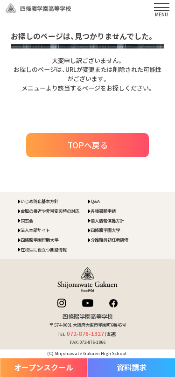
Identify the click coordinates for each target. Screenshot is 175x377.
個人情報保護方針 (107, 220)
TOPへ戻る (88, 145)
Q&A (95, 201)
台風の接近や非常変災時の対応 (50, 211)
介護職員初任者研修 (109, 240)
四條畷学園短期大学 (39, 240)
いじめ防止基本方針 (39, 201)
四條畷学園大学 (105, 230)
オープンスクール (43, 367)
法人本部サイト (35, 230)
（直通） (92, 334)
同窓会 (27, 220)
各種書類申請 (103, 211)
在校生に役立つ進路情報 (44, 249)
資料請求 (132, 367)
